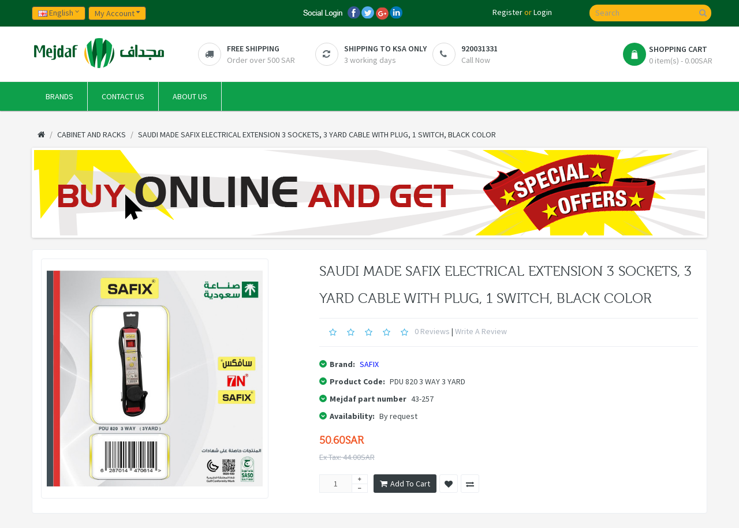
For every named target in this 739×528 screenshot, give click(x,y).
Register (507, 12)
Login (542, 12)
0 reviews (432, 331)
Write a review (481, 331)
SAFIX (369, 364)
